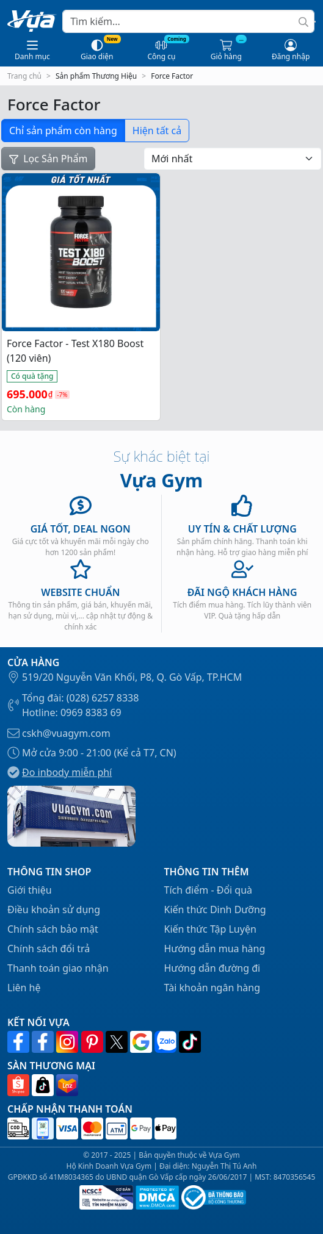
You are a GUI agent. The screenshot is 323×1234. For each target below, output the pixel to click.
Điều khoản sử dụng (53, 909)
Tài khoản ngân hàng (212, 987)
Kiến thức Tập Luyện (210, 929)
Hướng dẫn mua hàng (215, 948)
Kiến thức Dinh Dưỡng (215, 909)
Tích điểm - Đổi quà (208, 890)
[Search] (188, 21)
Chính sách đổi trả (48, 948)
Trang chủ (24, 76)
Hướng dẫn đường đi (212, 968)
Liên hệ (24, 987)
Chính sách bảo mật (52, 929)
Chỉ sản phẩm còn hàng (63, 130)
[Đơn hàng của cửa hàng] (232, 158)
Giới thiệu (29, 890)
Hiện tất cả (156, 130)
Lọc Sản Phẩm (48, 158)
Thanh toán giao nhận (58, 968)
